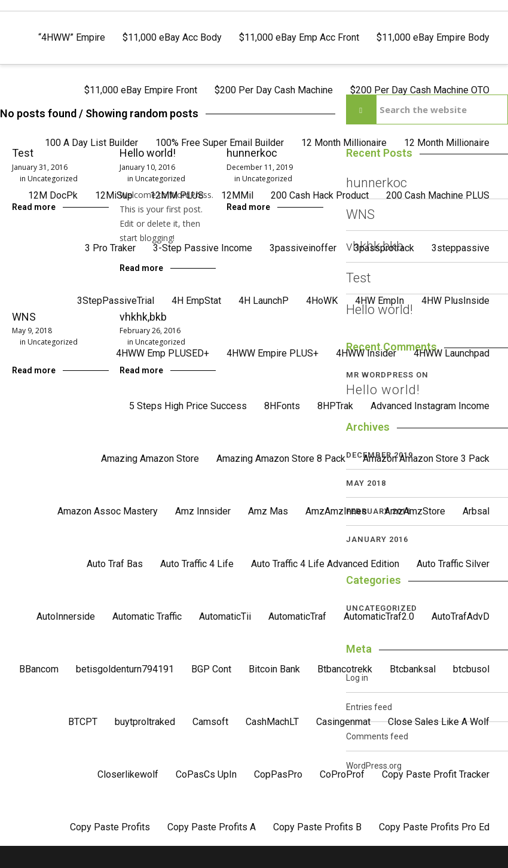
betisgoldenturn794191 (125, 669)
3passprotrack (384, 248)
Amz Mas (268, 511)
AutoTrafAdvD (460, 616)
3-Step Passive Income (202, 248)
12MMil (237, 195)
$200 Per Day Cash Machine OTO (419, 90)
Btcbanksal (413, 669)
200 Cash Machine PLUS (437, 195)
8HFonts (282, 406)
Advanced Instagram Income (430, 406)
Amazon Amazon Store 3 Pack (426, 458)
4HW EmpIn (379, 300)
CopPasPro (278, 774)
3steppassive (460, 248)
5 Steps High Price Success (188, 406)
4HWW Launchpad (451, 353)
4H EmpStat (196, 300)
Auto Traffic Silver (453, 563)
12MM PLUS (177, 195)
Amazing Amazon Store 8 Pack (280, 458)
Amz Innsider (203, 511)
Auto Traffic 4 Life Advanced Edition (325, 563)
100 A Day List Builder (91, 142)
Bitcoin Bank (274, 669)
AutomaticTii (225, 616)
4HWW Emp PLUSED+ (162, 353)
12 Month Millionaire (344, 142)
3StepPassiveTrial (115, 300)
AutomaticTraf (297, 616)
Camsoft (210, 721)
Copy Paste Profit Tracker (435, 774)
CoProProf (342, 774)
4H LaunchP (263, 300)
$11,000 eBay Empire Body (433, 37)
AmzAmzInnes (336, 511)
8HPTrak (335, 406)
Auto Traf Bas (115, 563)
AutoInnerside (65, 616)
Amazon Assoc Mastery (107, 511)
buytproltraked (145, 721)
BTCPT (82, 721)
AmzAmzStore (414, 511)
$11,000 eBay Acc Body (172, 37)
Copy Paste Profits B (317, 827)
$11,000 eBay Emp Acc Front (299, 37)
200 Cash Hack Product (320, 195)
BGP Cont (211, 669)
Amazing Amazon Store (150, 458)
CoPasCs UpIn (206, 774)
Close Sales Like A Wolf (438, 721)
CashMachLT (272, 721)
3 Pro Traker (110, 248)
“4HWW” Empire (71, 37)
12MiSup (114, 195)
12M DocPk (53, 195)
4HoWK (322, 300)
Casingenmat (343, 721)
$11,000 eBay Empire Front (140, 90)
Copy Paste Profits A (211, 827)
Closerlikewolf (127, 774)
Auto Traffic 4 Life (197, 563)
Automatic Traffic (147, 616)
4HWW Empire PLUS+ (273, 353)
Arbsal (476, 511)
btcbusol (471, 669)
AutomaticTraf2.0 (379, 616)
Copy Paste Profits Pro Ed (434, 827)
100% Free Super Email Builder (219, 142)
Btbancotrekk (344, 669)
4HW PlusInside (455, 300)
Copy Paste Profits (110, 827)
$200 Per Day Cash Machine (274, 90)
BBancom (39, 669)
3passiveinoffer (303, 248)
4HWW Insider (366, 353)
